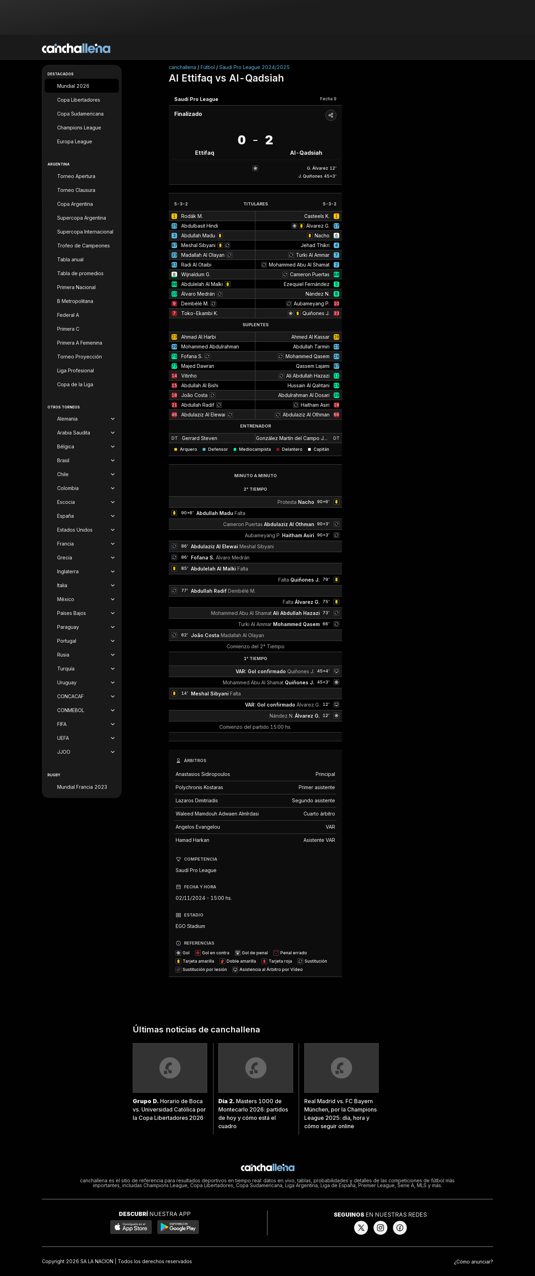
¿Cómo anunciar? (473, 1262)
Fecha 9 (328, 98)
